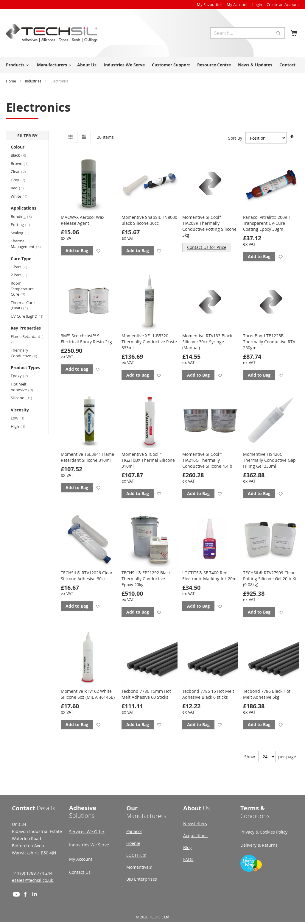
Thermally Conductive (27, 352)
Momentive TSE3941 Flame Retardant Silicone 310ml (87, 457)
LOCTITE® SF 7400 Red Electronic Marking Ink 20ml (210, 575)
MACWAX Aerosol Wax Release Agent (82, 220)
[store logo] (51, 33)
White (22, 196)
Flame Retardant (27, 339)
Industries (33, 81)
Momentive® (139, 867)
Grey (21, 179)
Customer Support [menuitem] (171, 65)
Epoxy (23, 375)
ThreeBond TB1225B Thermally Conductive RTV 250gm (269, 341)
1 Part (22, 266)
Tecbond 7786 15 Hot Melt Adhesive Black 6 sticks (208, 694)
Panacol (134, 831)
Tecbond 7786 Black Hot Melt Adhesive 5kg (266, 694)
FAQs (188, 859)
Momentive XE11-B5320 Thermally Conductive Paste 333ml (149, 341)
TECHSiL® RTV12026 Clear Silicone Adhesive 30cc (87, 575)
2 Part (22, 274)
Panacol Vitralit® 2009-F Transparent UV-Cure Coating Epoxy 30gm (267, 223)
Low (20, 418)
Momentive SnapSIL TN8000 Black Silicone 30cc (149, 220)
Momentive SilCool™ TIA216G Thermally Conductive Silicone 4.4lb (207, 460)
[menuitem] (16, 65)
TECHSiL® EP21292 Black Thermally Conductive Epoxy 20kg (146, 578)
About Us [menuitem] (87, 65)
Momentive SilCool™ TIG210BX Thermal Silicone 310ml (148, 460)
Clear (22, 171)
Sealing (23, 232)
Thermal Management (27, 243)
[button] (98, 251)
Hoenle (133, 843)
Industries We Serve (89, 845)
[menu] (152, 65)
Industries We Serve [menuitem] (124, 65)
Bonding (25, 216)
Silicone (25, 397)
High (21, 426)
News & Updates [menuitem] (255, 65)
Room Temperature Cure (22, 288)
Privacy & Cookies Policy (263, 832)
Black (22, 155)
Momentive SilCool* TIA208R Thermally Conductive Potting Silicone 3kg (209, 226)
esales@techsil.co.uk (33, 880)
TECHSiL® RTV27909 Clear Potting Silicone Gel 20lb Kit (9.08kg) (270, 578)
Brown (22, 163)
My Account (237, 4)
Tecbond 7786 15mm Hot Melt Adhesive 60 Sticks (146, 694)
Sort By (235, 138)
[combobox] (247, 33)
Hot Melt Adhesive (25, 386)
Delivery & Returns (259, 845)
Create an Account (283, 4)
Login (257, 4)
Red (20, 188)
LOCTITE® (136, 855)
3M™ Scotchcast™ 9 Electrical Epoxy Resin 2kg (86, 338)
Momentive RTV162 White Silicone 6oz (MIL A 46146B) (88, 694)
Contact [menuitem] (287, 65)
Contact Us (80, 872)
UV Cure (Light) (27, 316)
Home (11, 81)
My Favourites (209, 4)
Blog (187, 847)
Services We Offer (87, 831)
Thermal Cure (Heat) (23, 305)
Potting (23, 224)
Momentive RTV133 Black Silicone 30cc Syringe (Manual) (207, 341)
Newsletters (195, 823)
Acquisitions (195, 835)
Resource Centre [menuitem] (214, 65)
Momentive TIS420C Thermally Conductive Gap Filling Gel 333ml (269, 460)
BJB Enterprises (141, 879)
